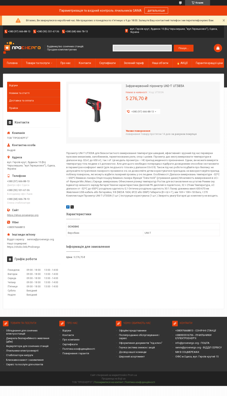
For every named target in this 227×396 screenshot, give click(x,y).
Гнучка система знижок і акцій (137, 347)
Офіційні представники (132, 330)
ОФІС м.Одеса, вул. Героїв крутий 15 (197, 356)
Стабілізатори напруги (19, 355)
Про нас (65, 63)
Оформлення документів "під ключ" (140, 342)
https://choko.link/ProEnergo (23, 246)
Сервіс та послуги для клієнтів (24, 364)
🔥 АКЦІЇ (182, 63)
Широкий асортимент (132, 356)
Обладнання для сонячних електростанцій (21, 332)
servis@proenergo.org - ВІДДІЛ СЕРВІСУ (198, 347)
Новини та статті (19, 93)
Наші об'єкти (160, 63)
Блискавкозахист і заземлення (25, 359)
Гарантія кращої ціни (209, 63)
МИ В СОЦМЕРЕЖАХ (187, 352)
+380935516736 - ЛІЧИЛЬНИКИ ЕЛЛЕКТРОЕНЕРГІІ (193, 337)
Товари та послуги (38, 63)
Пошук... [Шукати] (184, 48)
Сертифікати (107, 63)
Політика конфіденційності (78, 348)
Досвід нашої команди (132, 352)
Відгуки (13, 85)
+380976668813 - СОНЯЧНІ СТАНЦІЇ (195, 330)
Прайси (13, 108)
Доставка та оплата (21, 100)
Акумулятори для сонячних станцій (27, 346)
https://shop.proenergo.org (22, 215)
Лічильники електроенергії (22, 350)
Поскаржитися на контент (108, 382)
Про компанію (71, 339)
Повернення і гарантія (75, 353)
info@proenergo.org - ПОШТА (192, 342)
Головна (12, 63)
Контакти (85, 63)
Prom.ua (132, 375)
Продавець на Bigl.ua (114, 378)
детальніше (156, 10)
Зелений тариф (134, 63)
